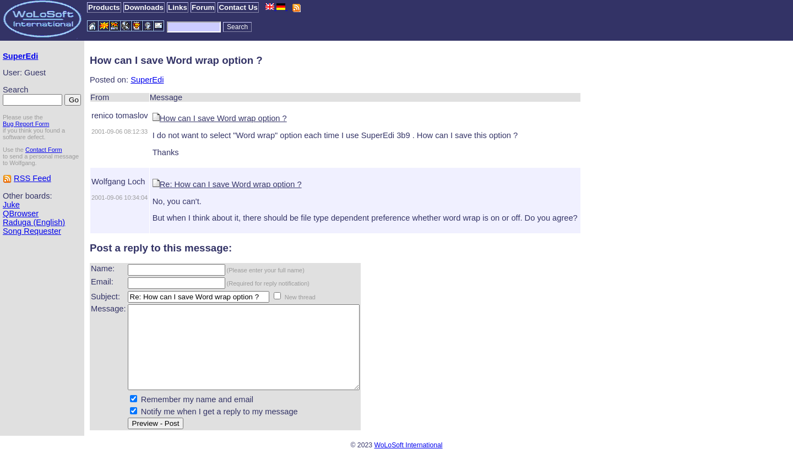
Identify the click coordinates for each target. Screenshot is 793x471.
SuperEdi (20, 56)
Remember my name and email (197, 416)
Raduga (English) (34, 222)
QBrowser (21, 213)
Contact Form (43, 149)
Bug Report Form (26, 124)
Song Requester (32, 231)
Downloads (144, 7)
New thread (300, 297)
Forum (203, 7)
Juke (11, 204)
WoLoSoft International (408, 461)
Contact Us (238, 7)
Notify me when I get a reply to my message (219, 428)
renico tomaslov (119, 115)
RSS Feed (32, 178)
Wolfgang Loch (118, 181)
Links (177, 7)
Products (104, 7)
